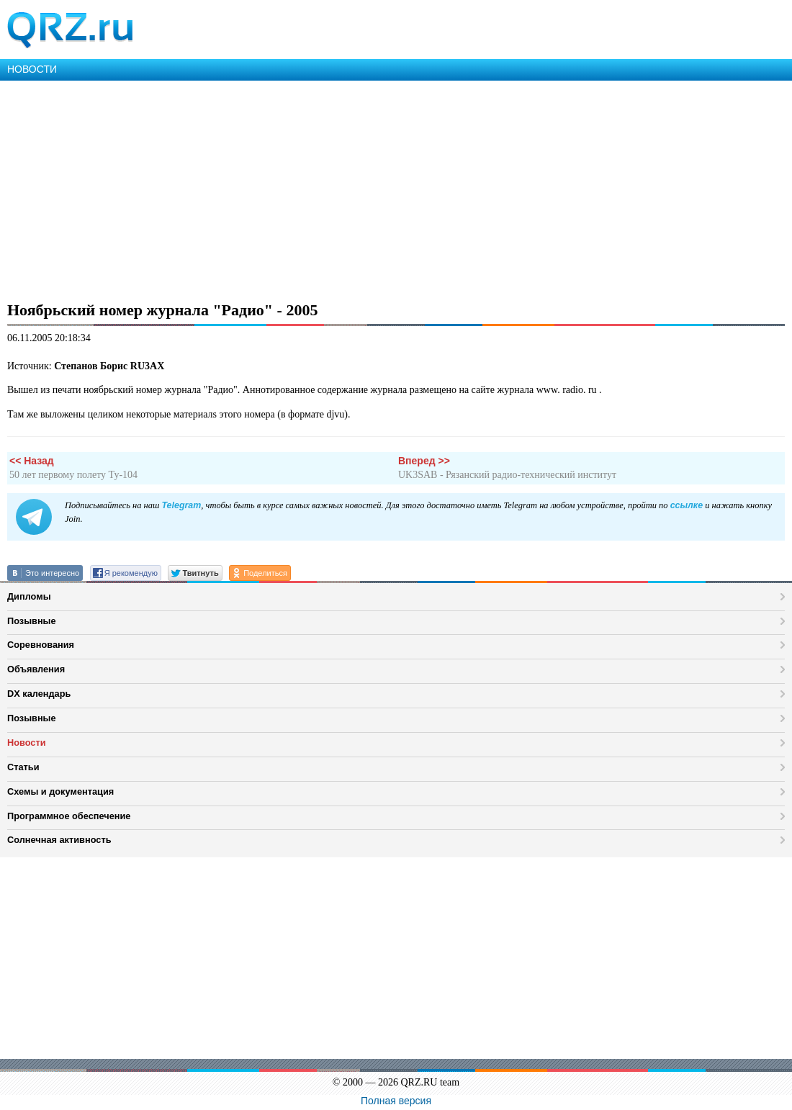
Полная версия (396, 1100)
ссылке (686, 505)
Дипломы (29, 596)
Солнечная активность (59, 839)
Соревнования (40, 644)
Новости (26, 742)
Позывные (31, 620)
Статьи (23, 767)
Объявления (36, 669)
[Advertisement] (396, 188)
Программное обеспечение (68, 816)
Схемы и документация (60, 791)
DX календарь (39, 693)
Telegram (181, 505)
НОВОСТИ (32, 69)
